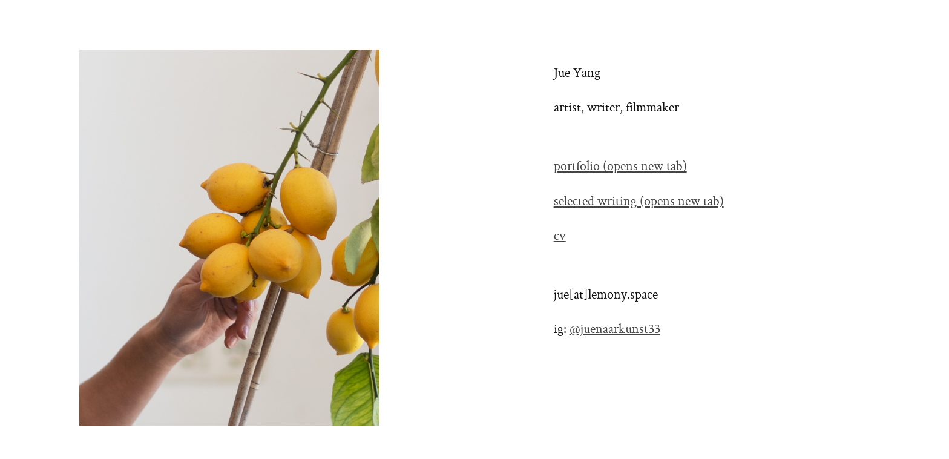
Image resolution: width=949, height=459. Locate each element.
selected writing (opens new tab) (639, 202)
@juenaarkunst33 (615, 330)
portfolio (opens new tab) (620, 167)
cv (560, 236)
